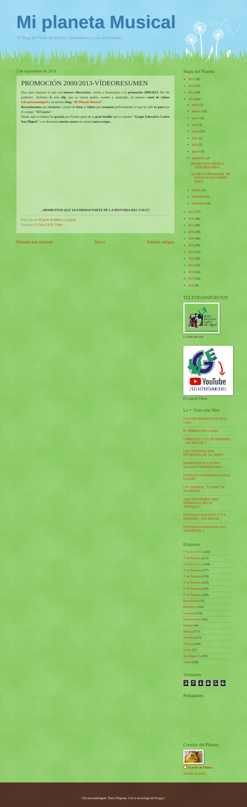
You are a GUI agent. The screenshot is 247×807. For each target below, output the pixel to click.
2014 (191, 99)
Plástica (188, 644)
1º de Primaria (192, 558)
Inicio (100, 242)
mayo (195, 131)
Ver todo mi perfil (194, 773)
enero (195, 104)
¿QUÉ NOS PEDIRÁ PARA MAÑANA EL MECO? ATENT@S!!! (201, 503)
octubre (197, 190)
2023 (191, 265)
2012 (191, 86)
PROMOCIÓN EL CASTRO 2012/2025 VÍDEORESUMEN (202, 465)
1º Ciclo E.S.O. (192, 552)
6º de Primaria (192, 595)
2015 (191, 212)
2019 (191, 238)
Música (188, 631)
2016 (191, 218)
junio (195, 138)
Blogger (159, 798)
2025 (191, 278)
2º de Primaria (192, 570)
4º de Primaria (192, 582)
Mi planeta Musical (96, 22)
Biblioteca (189, 607)
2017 (191, 225)
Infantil (188, 625)
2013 (191, 92)
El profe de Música (200, 767)
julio (195, 144)
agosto (196, 151)
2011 (191, 79)
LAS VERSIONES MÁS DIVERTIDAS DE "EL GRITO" (203, 453)
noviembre (199, 196)
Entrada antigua (160, 242)
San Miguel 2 (191, 656)
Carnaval (189, 613)
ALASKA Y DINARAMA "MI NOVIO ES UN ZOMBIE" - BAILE (210, 177)
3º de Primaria (192, 576)
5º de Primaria (192, 588)
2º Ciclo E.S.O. (43, 224)
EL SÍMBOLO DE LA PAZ (200, 431)
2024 (191, 272)
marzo (196, 118)
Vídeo (58, 224)
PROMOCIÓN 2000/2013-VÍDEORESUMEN (208, 165)
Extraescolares (192, 619)
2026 (191, 285)
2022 (191, 258)
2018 (191, 232)
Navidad (188, 637)
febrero (196, 111)
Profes (187, 650)
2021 (191, 252)
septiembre (199, 158)
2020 (191, 245)
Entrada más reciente (34, 242)
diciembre (198, 203)
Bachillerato (191, 601)
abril (195, 125)
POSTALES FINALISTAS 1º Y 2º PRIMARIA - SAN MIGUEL (204, 516)
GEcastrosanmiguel (34, 102)
